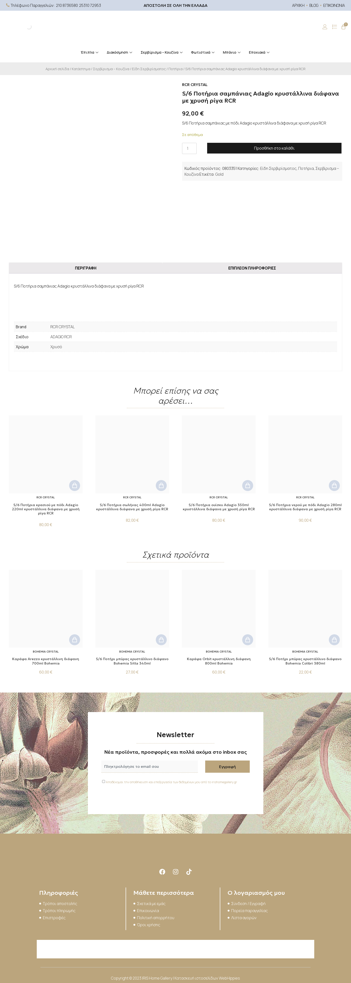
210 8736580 (67, 5)
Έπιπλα (90, 52)
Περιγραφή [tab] (85, 268)
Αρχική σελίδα (57, 68)
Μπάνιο (232, 52)
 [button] (75, 485)
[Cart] (343, 26)
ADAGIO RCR (61, 336)
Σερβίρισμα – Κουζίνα (162, 52)
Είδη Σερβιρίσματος (149, 68)
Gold (219, 174)
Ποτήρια (175, 68)
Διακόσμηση (120, 52)
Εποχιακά (260, 52)
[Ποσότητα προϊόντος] (189, 148)
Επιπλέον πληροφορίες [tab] (252, 268)
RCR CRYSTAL (62, 326)
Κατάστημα (81, 68)
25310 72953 (90, 5)
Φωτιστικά (203, 52)
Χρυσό (56, 346)
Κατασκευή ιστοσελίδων (197, 978)
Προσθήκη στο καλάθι (274, 148)
